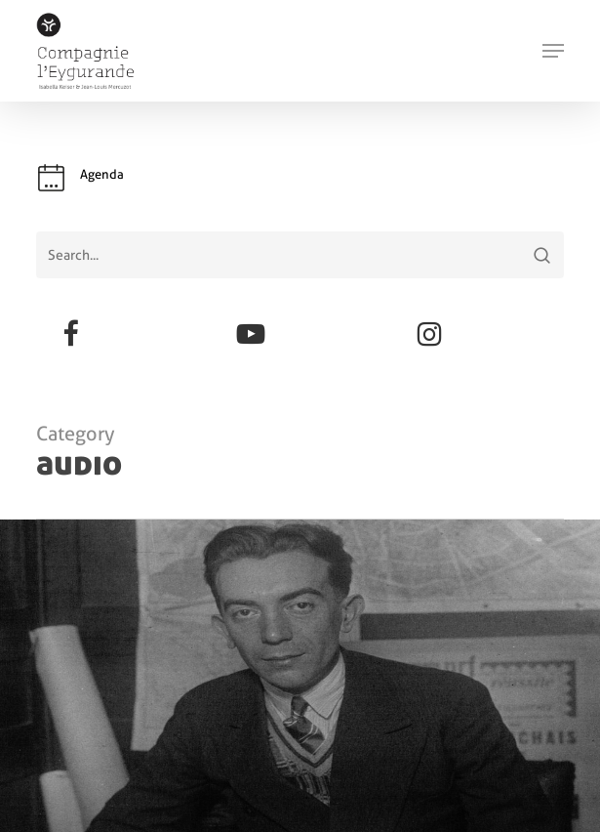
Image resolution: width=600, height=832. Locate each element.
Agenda (102, 174)
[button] (553, 51)
